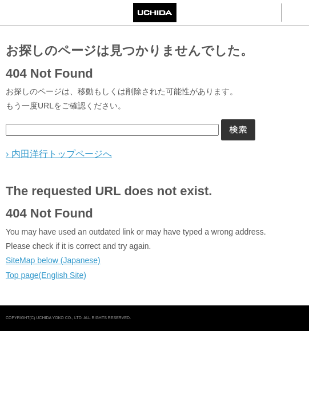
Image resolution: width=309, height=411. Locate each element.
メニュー (295, 12)
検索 (268, 12)
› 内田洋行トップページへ (59, 154)
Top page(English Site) (46, 275)
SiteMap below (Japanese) (53, 260)
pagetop (296, 318)
